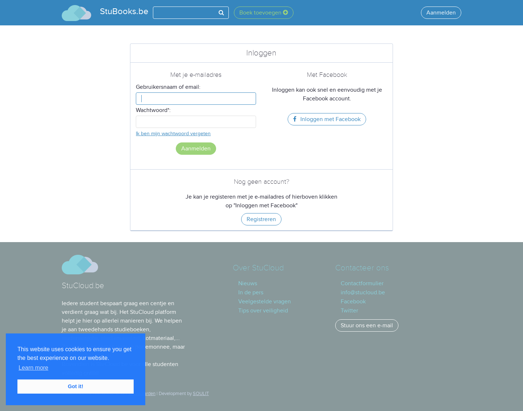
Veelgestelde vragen (264, 301)
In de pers (250, 292)
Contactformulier (362, 283)
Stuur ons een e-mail (367, 325)
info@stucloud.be (363, 292)
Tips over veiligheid (263, 310)
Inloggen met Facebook (327, 119)
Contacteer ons (362, 268)
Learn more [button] (33, 368)
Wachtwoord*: (153, 110)
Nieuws (247, 283)
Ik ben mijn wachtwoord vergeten (173, 133)
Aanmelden (441, 12)
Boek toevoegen (263, 12)
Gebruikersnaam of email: (168, 87)
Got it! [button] (75, 386)
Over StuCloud (258, 268)
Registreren (261, 219)
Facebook (353, 301)
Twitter (349, 310)
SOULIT (201, 394)
